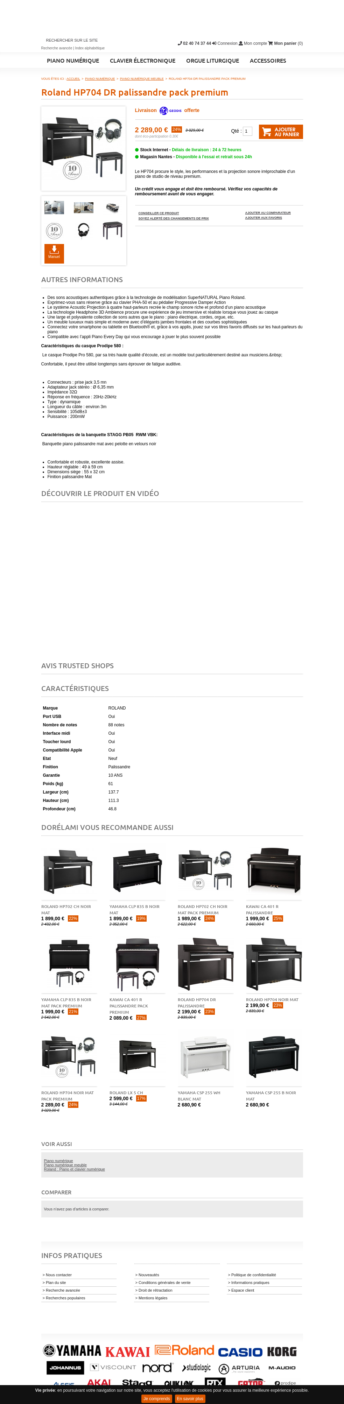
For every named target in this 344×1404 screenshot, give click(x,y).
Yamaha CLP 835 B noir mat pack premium (66, 1003)
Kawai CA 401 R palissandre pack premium (129, 1006)
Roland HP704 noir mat (272, 1000)
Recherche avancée (56, 48)
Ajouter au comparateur (268, 213)
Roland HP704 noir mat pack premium (67, 1096)
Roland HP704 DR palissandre (197, 1003)
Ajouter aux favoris (263, 217)
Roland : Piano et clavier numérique (74, 1169)
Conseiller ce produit (159, 213)
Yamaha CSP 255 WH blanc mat (199, 1096)
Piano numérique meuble (65, 1165)
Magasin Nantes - (196, 156)
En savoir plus (190, 1398)
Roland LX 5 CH (126, 1093)
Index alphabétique (90, 48)
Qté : (236, 131)
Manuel (54, 257)
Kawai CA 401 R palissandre (262, 909)
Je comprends (156, 1398)
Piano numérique (58, 1161)
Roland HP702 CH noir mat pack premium (202, 909)
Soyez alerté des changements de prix (174, 218)
